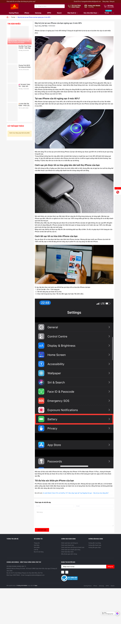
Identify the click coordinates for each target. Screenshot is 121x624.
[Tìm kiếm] (36, 6)
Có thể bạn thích (16, 126)
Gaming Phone (14, 13)
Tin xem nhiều (14, 24)
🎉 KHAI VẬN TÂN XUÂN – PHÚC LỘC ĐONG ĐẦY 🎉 (24, 104)
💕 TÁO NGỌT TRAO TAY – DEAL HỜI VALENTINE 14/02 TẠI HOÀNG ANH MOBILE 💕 (25, 85)
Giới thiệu (36, 545)
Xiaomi (59, 13)
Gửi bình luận (42, 530)
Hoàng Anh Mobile (22, 585)
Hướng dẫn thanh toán (95, 545)
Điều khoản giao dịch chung (69, 554)
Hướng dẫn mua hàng (95, 543)
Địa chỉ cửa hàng (38, 552)
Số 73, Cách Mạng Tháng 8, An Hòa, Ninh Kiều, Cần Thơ (26, 573)
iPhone (26, 13)
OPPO (49, 13)
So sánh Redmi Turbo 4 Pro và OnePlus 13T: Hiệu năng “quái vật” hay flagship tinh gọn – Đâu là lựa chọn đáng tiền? (76, 493)
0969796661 (76, 7)
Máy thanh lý (71, 13)
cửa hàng (90, 7)
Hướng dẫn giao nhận (95, 547)
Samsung (38, 13)
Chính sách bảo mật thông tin (69, 543)
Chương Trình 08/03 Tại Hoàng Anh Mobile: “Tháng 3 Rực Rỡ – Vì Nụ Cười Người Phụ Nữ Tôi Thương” (25, 66)
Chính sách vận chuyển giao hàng (70, 549)
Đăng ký (112, 1)
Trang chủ (37, 543)
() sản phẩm (110, 7)
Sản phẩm (37, 547)
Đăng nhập (105, 1)
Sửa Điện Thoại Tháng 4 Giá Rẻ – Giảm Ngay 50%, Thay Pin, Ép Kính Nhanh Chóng (25, 47)
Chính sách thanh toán (67, 545)
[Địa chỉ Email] (87, 566)
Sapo (36, 585)
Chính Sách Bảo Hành (67, 552)
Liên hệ (36, 549)
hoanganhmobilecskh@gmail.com (91, 1)
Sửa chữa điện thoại (90, 13)
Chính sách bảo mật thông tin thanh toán (72, 547)
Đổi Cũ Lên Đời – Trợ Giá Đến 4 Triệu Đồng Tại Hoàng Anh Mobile (18, 41)
